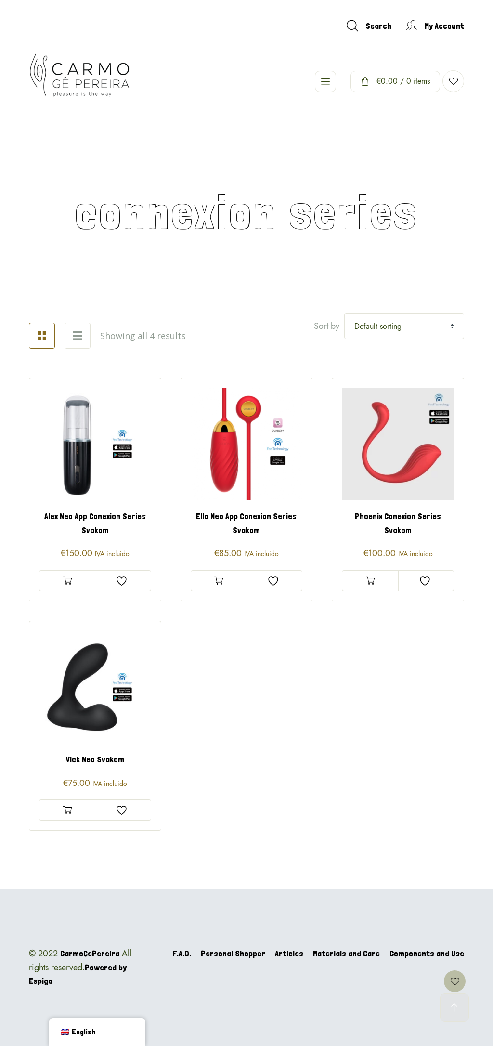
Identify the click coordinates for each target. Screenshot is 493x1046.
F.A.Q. (181, 953)
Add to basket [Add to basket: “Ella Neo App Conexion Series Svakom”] (218, 581)
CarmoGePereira (89, 953)
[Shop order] (404, 326)
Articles (289, 953)
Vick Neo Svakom (95, 759)
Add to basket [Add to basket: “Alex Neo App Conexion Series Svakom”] (67, 581)
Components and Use (426, 953)
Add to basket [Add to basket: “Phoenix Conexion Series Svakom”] (370, 581)
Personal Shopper (233, 953)
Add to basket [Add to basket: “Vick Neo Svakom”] (67, 810)
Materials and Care (346, 953)
